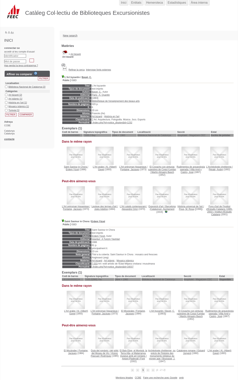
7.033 (95, 263)
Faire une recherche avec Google (160, 377)
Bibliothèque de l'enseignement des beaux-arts (116, 101)
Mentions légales (124, 377)
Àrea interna (199, 2)
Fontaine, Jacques (129, 169)
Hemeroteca (154, 2)
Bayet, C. (87, 77)
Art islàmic (109, 260)
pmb (181, 377)
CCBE (138, 377)
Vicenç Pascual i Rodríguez (104, 354)
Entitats (136, 2)
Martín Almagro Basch (162, 172)
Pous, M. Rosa (186, 209)
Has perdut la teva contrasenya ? (21, 65)
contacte (9, 139)
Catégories (11, 91)
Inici (123, 2)
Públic (66, 80)
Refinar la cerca (77, 69)
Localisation (12, 83)
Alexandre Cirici (130, 209)
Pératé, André (216, 169)
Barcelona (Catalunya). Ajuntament (163, 207)
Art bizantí (76, 54)
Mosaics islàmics (125, 260)
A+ (12, 32)
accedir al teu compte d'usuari (19, 51)
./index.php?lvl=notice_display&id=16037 (113, 266)
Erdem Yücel (72, 169)
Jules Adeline (101, 209)
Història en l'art (111, 116)
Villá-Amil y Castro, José (191, 171)
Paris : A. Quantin (101, 95)
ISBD (74, 80)
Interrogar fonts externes (98, 69)
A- (6, 32)
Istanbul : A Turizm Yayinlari (106, 239)
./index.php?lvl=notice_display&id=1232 (112, 122)
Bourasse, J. (168, 358)
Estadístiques (177, 2)
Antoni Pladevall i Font (133, 358)
